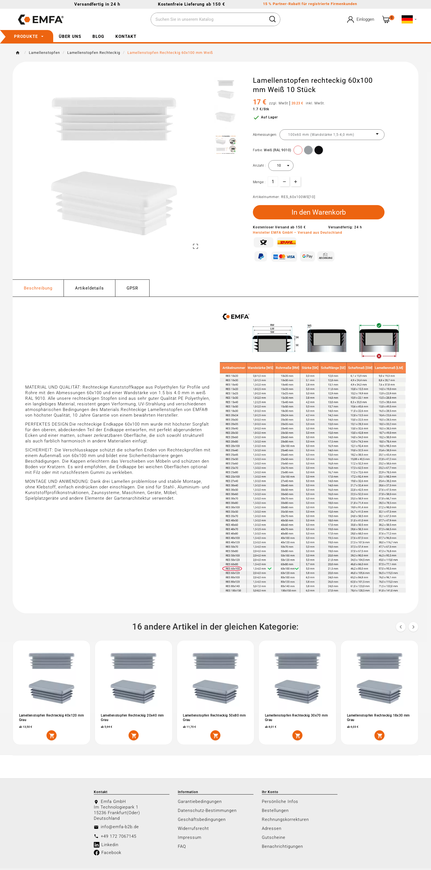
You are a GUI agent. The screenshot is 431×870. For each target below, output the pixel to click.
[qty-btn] (295, 181)
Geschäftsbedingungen (202, 821)
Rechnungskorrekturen (285, 821)
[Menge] (273, 181)
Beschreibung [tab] (38, 289)
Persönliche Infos (280, 803)
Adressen (271, 830)
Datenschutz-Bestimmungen (207, 812)
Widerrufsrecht (193, 830)
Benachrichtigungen (282, 848)
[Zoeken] (208, 19)
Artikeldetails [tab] (89, 289)
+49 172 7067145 (118, 838)
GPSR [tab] (132, 289)
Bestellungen (275, 812)
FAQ (182, 848)
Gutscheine (273, 839)
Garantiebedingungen (200, 803)
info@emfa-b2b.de (120, 828)
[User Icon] (360, 19)
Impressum (189, 839)
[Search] (272, 19)
